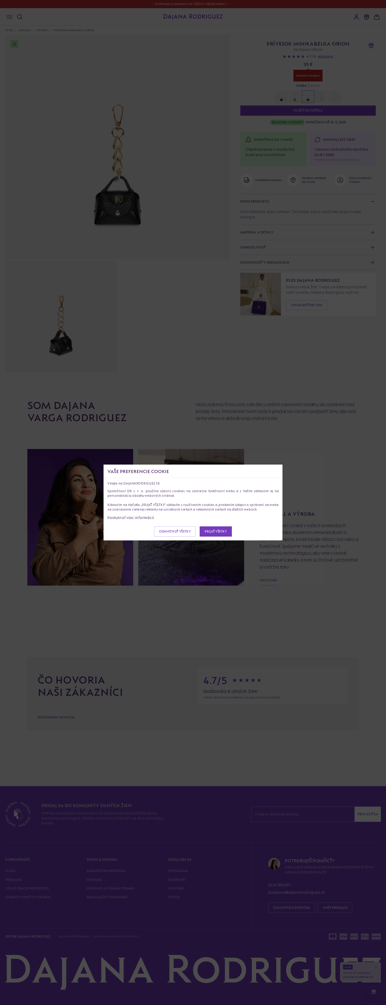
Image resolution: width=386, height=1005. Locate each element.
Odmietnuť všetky (175, 531)
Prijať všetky (216, 531)
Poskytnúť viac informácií (130, 517)
